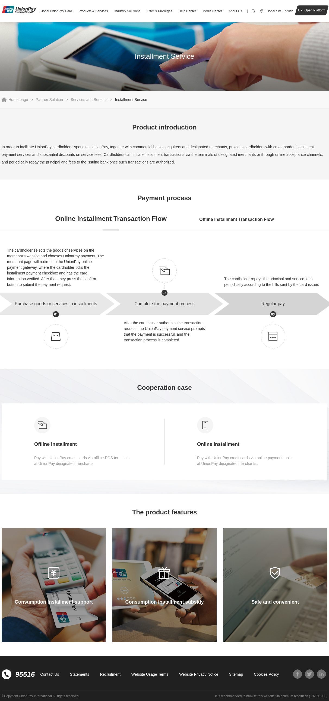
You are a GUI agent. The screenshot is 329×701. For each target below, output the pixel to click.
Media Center (212, 11)
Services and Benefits (89, 99)
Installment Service (131, 99)
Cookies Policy (266, 674)
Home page (18, 99)
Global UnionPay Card (56, 11)
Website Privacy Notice (198, 674)
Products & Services (93, 11)
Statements (79, 674)
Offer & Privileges (159, 11)
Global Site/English (279, 11)
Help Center (187, 11)
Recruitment (110, 674)
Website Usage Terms (149, 674)
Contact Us (49, 674)
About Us (235, 11)
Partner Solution (49, 99)
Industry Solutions (127, 11)
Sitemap (236, 674)
